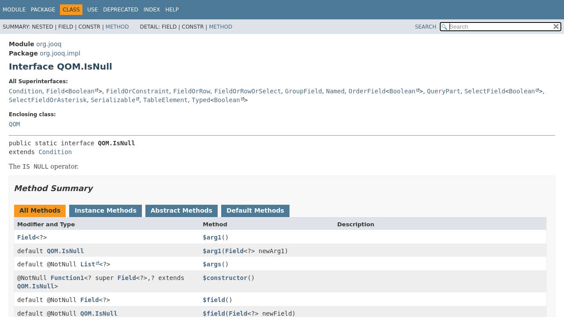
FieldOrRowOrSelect (247, 91)
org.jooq (48, 44)
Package (43, 10)
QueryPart (443, 91)
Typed (201, 99)
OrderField (367, 91)
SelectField (484, 91)
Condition (25, 91)
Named (335, 91)
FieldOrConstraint (137, 91)
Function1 (67, 277)
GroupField (303, 91)
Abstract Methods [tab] (181, 210)
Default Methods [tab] (255, 210)
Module (14, 10)
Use (92, 10)
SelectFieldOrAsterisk (48, 99)
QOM (14, 124)
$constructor (225, 277)
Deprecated (120, 10)
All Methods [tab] (39, 210)
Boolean (81, 91)
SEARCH (426, 27)
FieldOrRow (191, 91)
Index (152, 10)
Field (55, 91)
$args (212, 264)
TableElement (165, 99)
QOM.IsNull (65, 250)
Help (172, 10)
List (87, 264)
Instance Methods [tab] (105, 210)
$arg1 (212, 237)
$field (214, 299)
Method (117, 27)
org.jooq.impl (60, 53)
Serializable (113, 99)
